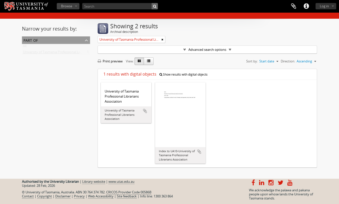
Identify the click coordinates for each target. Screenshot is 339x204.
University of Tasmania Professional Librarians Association (66, 53)
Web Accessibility (101, 196)
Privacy (79, 196)
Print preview (110, 61)
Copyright (44, 196)
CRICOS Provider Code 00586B (128, 192)
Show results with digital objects (183, 74)
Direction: (288, 61)
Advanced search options (207, 49)
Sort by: (252, 61)
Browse (66, 6)
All (24, 47)
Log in (324, 6)
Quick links (306, 6)
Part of (30, 39)
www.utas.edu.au (121, 181)
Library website (93, 181)
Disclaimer (63, 196)
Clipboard (293, 6)
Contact (28, 196)
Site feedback (127, 196)
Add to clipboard (145, 111)
